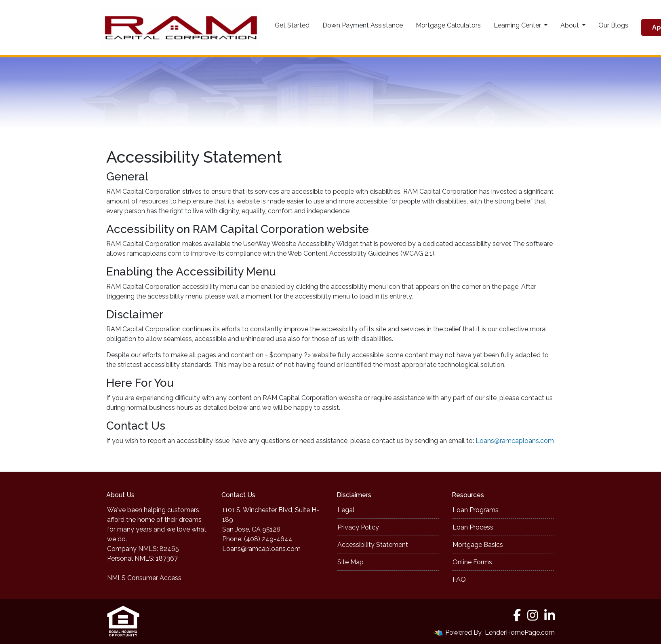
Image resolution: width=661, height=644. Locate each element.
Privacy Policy (358, 527)
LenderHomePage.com (520, 632)
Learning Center (518, 25)
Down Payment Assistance (362, 25)
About (570, 25)
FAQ (459, 579)
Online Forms (472, 562)
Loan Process (473, 527)
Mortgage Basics (478, 545)
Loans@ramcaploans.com (515, 441)
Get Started (292, 25)
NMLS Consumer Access (144, 578)
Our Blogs (613, 25)
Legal (345, 510)
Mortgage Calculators (448, 25)
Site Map (350, 562)
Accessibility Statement (372, 545)
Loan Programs (476, 510)
